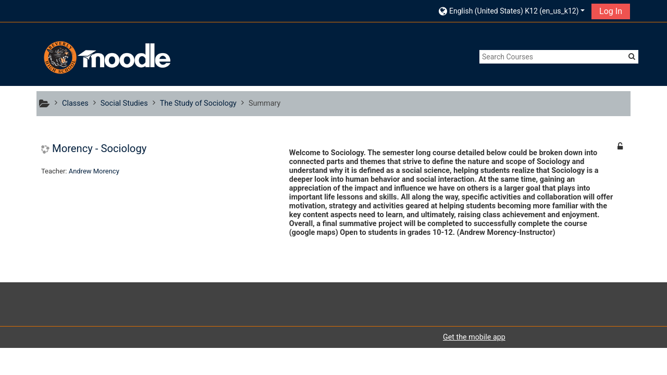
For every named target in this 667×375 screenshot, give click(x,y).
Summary (265, 103)
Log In (610, 11)
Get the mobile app (474, 337)
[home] (106, 57)
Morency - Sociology (99, 148)
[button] (511, 11)
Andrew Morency (94, 171)
